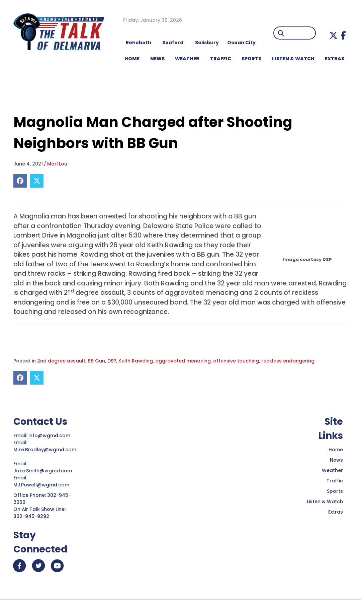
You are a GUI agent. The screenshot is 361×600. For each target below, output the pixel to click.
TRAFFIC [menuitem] (220, 58)
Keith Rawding (135, 360)
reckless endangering (287, 360)
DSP (111, 360)
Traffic (335, 480)
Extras (335, 512)
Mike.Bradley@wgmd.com (44, 449)
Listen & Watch (325, 501)
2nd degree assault (61, 360)
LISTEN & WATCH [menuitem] (293, 58)
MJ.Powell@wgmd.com (42, 484)
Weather (332, 470)
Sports (335, 491)
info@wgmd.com (50, 435)
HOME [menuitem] (132, 58)
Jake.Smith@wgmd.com (43, 470)
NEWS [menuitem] (157, 58)
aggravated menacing (183, 360)
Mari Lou (57, 163)
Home (336, 449)
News (336, 460)
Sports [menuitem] (251, 58)
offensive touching (236, 360)
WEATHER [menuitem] (187, 58)
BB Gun (96, 360)
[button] (333, 35)
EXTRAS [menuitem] (334, 58)
